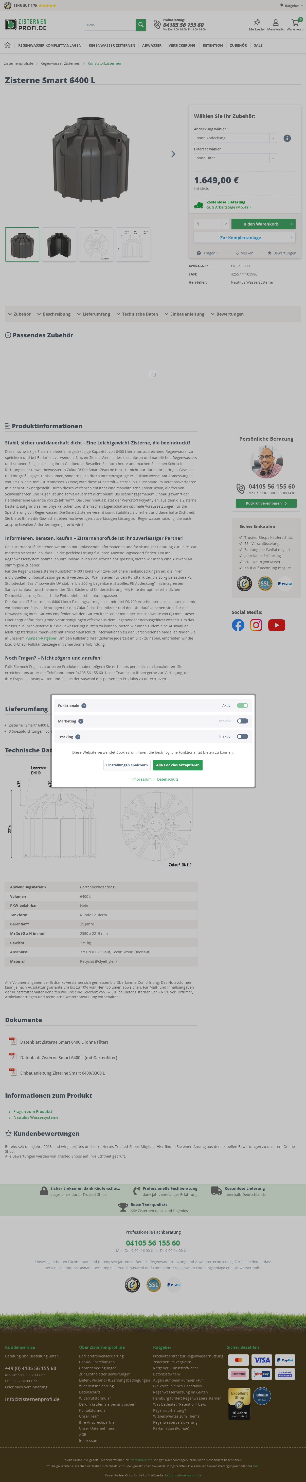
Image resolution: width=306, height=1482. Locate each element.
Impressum (140, 779)
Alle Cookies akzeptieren (178, 765)
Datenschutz (165, 779)
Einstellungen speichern (127, 765)
